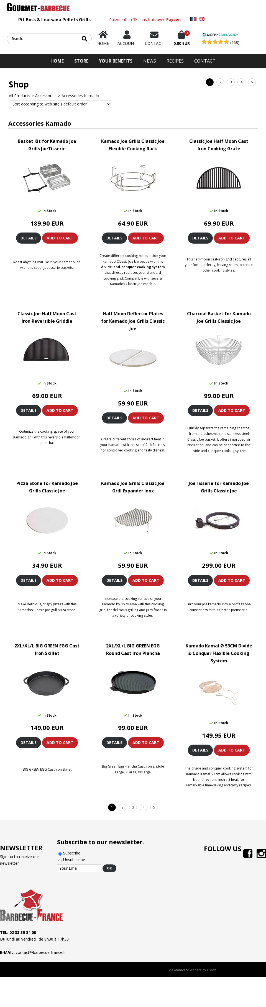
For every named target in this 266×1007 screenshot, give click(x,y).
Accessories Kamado (80, 95)
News (149, 61)
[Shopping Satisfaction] (220, 35)
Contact (205, 61)
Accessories (46, 95)
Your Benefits (115, 61)
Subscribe (71, 853)
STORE (81, 61)
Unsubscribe (74, 859)
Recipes (175, 61)
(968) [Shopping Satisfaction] (234, 42)
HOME (57, 61)
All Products (19, 95)
